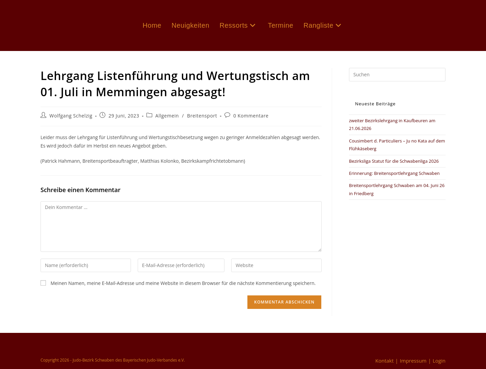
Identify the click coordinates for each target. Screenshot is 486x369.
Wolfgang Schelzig (71, 115)
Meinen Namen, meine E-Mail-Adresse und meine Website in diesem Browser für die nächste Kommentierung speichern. (183, 283)
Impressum (413, 360)
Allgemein (167, 115)
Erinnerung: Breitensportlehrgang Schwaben (394, 173)
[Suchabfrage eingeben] (397, 74)
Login (439, 360)
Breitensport (202, 115)
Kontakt (384, 360)
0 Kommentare (251, 115)
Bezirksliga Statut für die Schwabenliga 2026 (394, 161)
